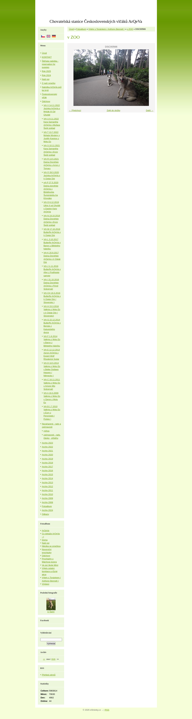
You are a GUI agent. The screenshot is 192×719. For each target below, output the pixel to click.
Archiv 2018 (47, 462)
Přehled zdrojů (49, 675)
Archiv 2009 (47, 498)
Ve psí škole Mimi (50, 565)
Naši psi (46, 79)
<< (44, 659)
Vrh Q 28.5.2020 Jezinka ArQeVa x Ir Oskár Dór (52, 175)
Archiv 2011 (47, 490)
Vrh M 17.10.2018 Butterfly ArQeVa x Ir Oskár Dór (52, 232)
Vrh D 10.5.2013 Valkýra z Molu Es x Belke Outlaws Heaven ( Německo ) (52, 369)
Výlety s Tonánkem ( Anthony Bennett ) (106, 29)
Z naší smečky (49, 83)
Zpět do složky (113, 110)
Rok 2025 (46, 71)
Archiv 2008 (47, 502)
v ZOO (130, 29)
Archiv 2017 (47, 466)
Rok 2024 (46, 75)
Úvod (71, 29)
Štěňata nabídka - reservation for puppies (50, 64)
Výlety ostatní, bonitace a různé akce (50, 571)
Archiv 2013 (47, 482)
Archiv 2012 (47, 486)
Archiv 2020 (47, 454)
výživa (47, 431)
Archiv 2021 (47, 450)
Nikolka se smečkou (51, 546)
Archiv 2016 (47, 470)
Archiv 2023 (47, 443)
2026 (53, 659)
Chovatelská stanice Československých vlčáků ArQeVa (96, 21)
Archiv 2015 (47, 474)
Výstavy (45, 584)
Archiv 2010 (47, 494)
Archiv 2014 (47, 478)
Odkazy (45, 514)
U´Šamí (50, 611)
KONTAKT (47, 57)
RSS (107, 710)
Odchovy (46, 101)
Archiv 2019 (47, 459)
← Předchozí (75, 110)
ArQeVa (45, 530)
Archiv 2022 (47, 447)
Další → (149, 110)
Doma (45, 540)
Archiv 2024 (47, 510)
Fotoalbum (81, 29)
